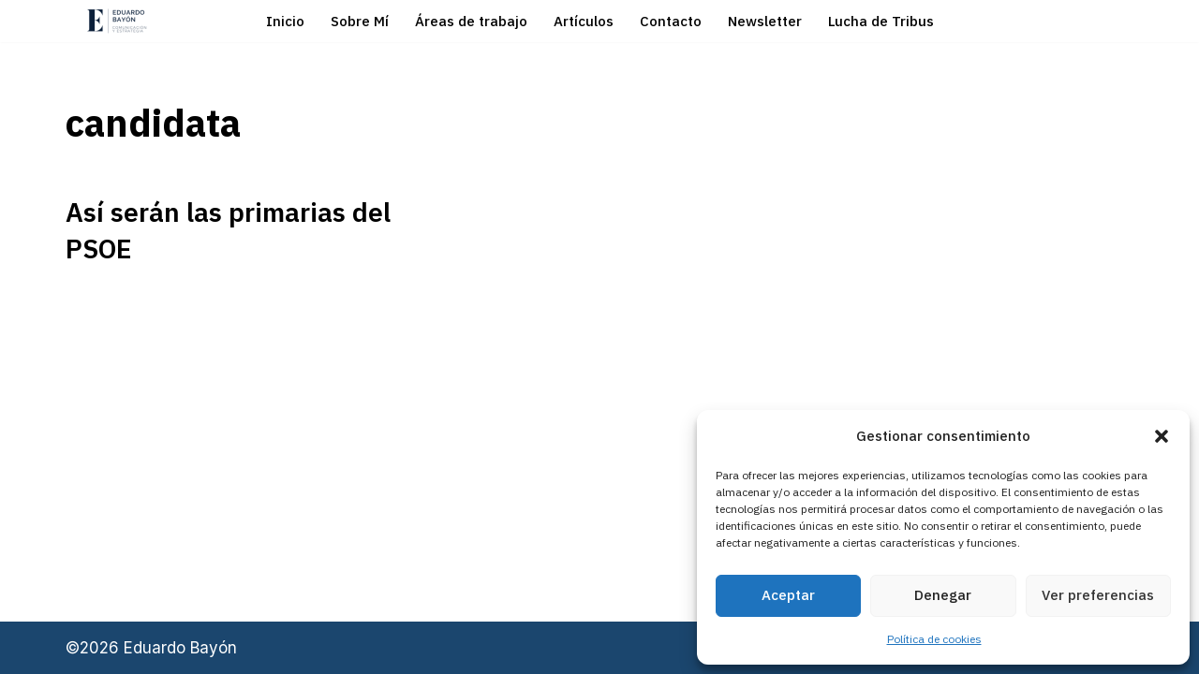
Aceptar (788, 595)
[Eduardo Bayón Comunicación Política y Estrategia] (117, 21)
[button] (1161, 436)
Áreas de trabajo (471, 21)
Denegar (942, 595)
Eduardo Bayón (180, 647)
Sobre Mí (360, 21)
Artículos (584, 21)
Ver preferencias (1098, 595)
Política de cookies (934, 639)
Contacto (671, 21)
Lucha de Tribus (881, 21)
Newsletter (765, 21)
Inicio (285, 21)
